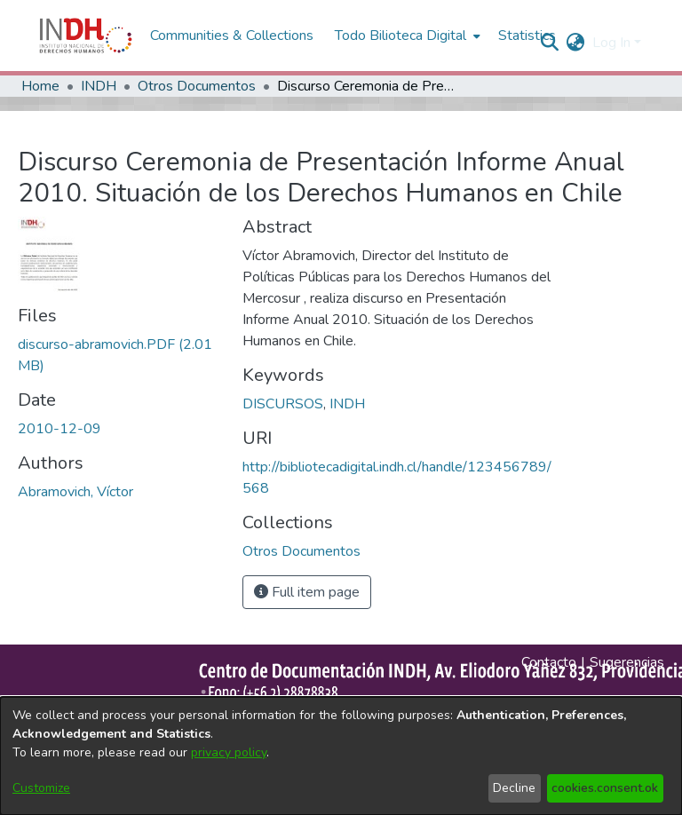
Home (40, 86)
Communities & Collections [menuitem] (231, 35)
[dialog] (341, 756)
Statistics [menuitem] (527, 35)
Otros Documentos (197, 86)
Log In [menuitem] (611, 42)
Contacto (548, 662)
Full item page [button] (307, 592)
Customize (41, 787)
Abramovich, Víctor (75, 492)
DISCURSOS (282, 404)
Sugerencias (627, 662)
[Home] (85, 35)
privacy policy (228, 752)
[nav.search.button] (550, 42)
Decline (514, 787)
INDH (98, 86)
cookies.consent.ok (604, 787)
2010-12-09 (59, 429)
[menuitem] (576, 42)
